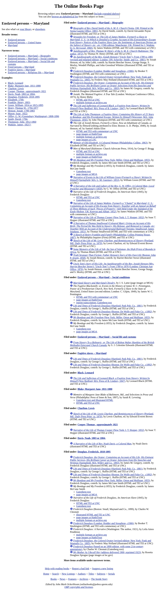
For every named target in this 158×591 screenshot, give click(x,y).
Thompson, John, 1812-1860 (22, 122)
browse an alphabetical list (65, 16)
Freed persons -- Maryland (21, 67)
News (62, 579)
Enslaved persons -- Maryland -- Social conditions (33, 58)
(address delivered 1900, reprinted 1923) (107, 552)
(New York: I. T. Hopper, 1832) (108, 217)
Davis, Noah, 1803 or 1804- (21, 94)
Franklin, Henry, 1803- (19, 102)
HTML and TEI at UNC (88, 99)
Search (55, 573)
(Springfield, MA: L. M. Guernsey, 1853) (111, 178)
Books (53, 579)
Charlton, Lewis (16, 88)
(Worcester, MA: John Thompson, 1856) (112, 117)
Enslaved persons (16, 39)
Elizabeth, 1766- (16, 99)
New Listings (68, 573)
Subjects (101, 573)
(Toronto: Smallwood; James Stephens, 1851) (112, 227)
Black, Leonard (15, 83)
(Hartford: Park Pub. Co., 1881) (108, 305)
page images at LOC (86, 139)
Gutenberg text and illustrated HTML (94, 400)
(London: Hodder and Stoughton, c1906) (103, 71)
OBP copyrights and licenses (78, 587)
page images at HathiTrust (89, 134)
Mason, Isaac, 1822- (18, 113)
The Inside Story (99, 579)
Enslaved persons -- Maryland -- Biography (29, 55)
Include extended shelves (106, 13)
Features (72, 579)
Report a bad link (80, 568)
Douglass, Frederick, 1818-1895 (24, 97)
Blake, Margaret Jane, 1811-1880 (24, 85)
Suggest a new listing (102, 568)
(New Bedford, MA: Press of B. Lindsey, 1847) (110, 107)
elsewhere (40, 29)
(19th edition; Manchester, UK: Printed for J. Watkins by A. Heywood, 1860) (113, 42)
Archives (83, 579)
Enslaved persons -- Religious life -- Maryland (31, 72)
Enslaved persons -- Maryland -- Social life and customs (107, 337)
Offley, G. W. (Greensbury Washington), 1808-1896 (33, 116)
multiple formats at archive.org (91, 102)
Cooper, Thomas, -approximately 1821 (27, 91)
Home (46, 573)
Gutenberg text (83, 171)
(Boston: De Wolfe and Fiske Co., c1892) (112, 311)
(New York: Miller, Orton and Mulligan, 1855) (111, 160)
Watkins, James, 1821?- (19, 124)
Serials (111, 573)
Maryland (12, 45)
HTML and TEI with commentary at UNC (97, 131)
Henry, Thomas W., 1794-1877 (23, 108)
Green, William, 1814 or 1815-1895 (25, 105)
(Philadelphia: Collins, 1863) (110, 142)
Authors (82, 573)
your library (25, 29)
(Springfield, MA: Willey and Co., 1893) (112, 85)
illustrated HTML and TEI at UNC (93, 514)
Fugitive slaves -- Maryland (21, 69)
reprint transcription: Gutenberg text (94, 302)
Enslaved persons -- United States (24, 42)
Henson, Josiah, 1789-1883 (21, 110)
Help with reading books (57, 568)
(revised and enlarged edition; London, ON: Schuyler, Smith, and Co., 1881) (111, 58)
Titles (91, 573)
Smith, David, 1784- (18, 119)
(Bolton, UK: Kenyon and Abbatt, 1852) (113, 207)
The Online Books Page (79, 6)
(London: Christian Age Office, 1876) (112, 266)
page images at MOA (86, 174)
